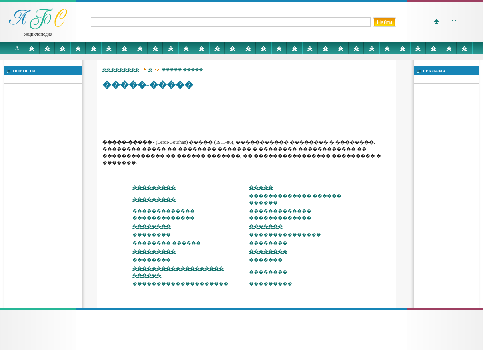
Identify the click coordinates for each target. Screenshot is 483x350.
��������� (154, 187)
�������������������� (180, 283)
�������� (151, 226)
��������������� (285, 234)
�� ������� (121, 69)
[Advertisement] (248, 114)
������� (266, 226)
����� (261, 187)
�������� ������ (166, 243)
